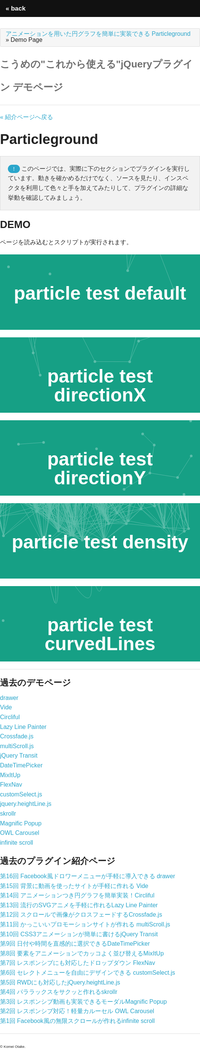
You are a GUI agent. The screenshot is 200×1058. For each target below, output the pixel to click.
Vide (6, 707)
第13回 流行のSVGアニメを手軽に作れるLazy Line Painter (79, 905)
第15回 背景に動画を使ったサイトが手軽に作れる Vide (74, 886)
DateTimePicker (21, 765)
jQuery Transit (19, 755)
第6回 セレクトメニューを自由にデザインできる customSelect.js (87, 972)
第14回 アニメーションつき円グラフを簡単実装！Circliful (77, 895)
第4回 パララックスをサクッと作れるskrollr (58, 992)
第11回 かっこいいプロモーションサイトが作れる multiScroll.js (85, 924)
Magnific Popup (20, 823)
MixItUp (10, 775)
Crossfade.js (16, 736)
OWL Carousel (19, 833)
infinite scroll (16, 842)
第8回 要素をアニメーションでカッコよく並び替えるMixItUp (82, 953)
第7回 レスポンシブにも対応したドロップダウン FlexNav (77, 963)
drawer (9, 698)
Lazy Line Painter (23, 727)
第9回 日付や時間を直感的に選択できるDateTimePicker (75, 943)
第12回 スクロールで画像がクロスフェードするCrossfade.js (81, 914)
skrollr (8, 813)
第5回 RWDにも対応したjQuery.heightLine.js (60, 982)
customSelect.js (21, 794)
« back (16, 8)
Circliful (10, 717)
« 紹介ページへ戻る (26, 117)
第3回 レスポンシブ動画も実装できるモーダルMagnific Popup (83, 1001)
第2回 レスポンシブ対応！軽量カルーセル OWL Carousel (77, 1011)
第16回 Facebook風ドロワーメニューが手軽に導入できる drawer (87, 876)
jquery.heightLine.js (26, 804)
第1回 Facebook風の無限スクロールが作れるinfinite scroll (77, 1021)
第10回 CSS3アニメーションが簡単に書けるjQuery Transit (79, 934)
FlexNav (11, 784)
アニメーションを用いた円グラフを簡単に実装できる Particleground (98, 34)
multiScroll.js (17, 746)
